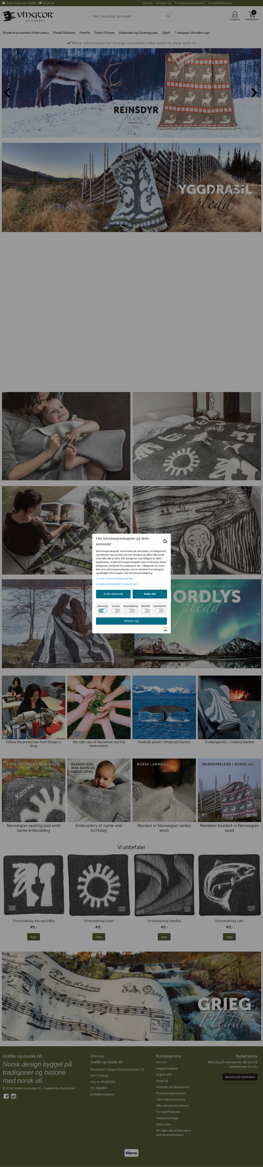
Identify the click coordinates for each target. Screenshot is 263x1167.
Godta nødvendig (113, 593)
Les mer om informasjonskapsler (114, 578)
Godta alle (150, 593)
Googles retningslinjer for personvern (117, 584)
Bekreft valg (131, 620)
